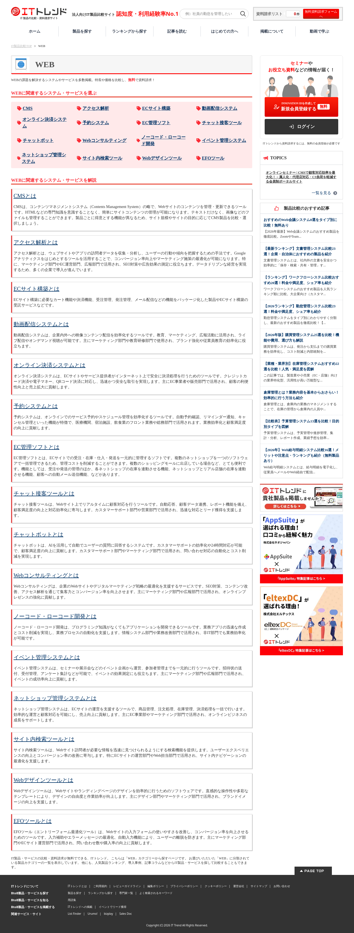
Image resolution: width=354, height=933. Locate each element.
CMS (28, 108)
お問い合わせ (282, 886)
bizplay (108, 914)
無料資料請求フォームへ (321, 13)
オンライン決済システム (44, 122)
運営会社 (238, 886)
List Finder (74, 914)
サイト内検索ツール (102, 158)
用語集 (72, 900)
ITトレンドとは (77, 886)
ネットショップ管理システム (44, 158)
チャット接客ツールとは (44, 493)
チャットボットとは (38, 534)
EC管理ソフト (156, 122)
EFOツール (213, 158)
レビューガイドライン (127, 886)
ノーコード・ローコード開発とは (55, 616)
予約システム (95, 122)
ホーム (34, 31)
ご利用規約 (100, 886)
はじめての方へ (224, 31)
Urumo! (93, 914)
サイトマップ (259, 886)
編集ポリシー (155, 886)
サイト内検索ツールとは (44, 739)
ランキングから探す (129, 31)
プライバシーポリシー (184, 886)
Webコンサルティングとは (46, 575)
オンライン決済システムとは (49, 365)
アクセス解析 (95, 108)
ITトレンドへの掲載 (80, 907)
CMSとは (25, 196)
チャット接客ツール (222, 122)
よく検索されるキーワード (156, 893)
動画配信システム (219, 108)
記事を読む (177, 31)
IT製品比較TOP (21, 46)
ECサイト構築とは (36, 289)
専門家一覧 (126, 893)
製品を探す (82, 31)
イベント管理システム (224, 140)
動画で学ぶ (319, 31)
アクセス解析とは (36, 242)
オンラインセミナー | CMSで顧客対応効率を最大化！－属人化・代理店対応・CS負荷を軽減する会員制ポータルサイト (301, 177)
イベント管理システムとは (47, 657)
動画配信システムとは (41, 324)
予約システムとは (36, 406)
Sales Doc (125, 914)
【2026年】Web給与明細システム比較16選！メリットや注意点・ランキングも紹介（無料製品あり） (301, 455)
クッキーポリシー (216, 886)
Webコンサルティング (104, 140)
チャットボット (38, 140)
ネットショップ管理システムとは (55, 698)
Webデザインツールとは (43, 780)
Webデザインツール (162, 158)
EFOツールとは (33, 821)
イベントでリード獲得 (112, 907)
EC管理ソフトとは (36, 447)
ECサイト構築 (156, 108)
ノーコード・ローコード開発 (163, 140)
